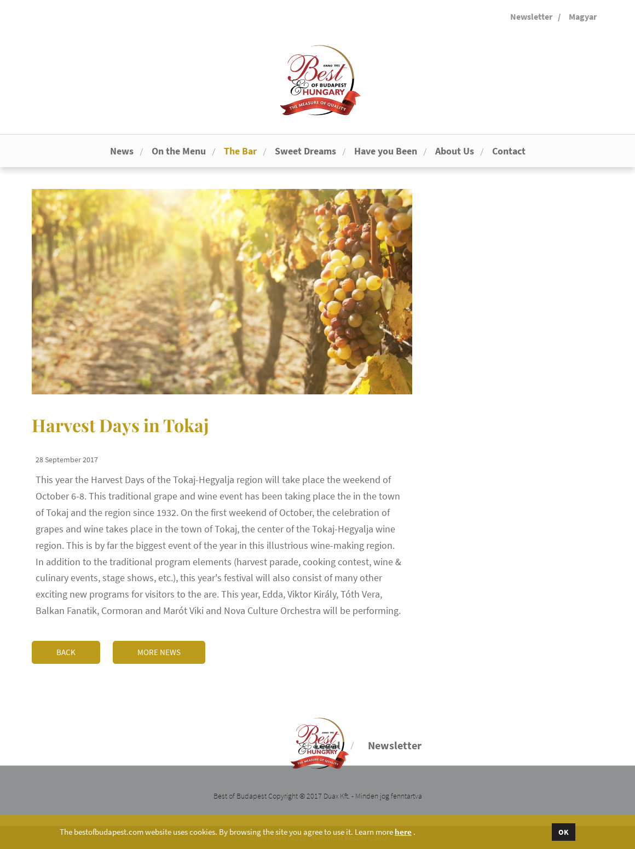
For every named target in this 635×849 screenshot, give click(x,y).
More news (159, 652)
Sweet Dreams (305, 151)
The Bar (240, 151)
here (403, 832)
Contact (509, 151)
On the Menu (179, 151)
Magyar (583, 16)
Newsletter (531, 16)
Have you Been (385, 151)
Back (66, 652)
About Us (454, 151)
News (122, 151)
